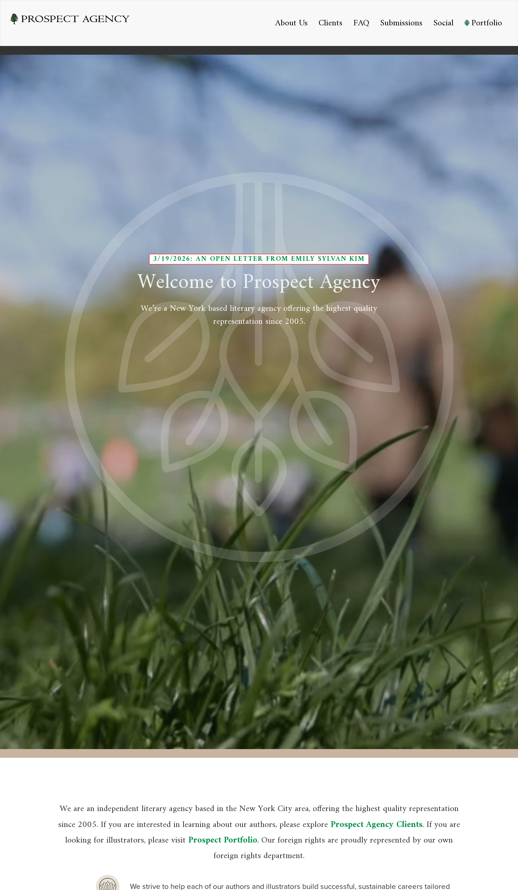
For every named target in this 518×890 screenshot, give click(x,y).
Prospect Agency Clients (376, 824)
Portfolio (483, 23)
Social (443, 23)
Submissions (401, 23)
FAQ (361, 23)
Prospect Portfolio (222, 840)
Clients (330, 23)
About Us (291, 23)
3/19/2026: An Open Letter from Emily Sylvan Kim (259, 259)
